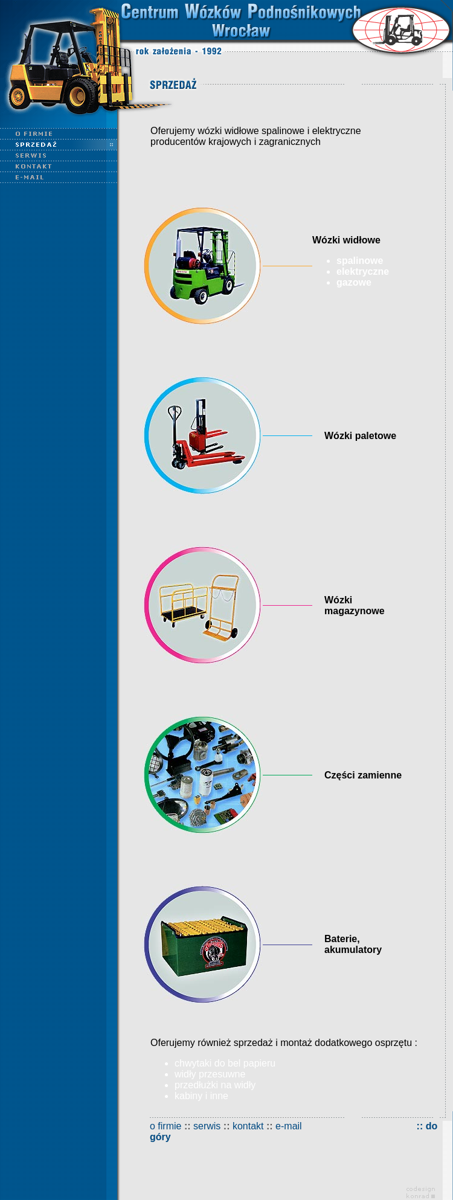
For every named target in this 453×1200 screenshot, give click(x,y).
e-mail (288, 1126)
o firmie (165, 1126)
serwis (206, 1126)
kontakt (248, 1126)
